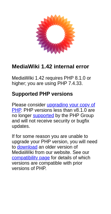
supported (43, 115)
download (27, 147)
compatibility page (31, 157)
